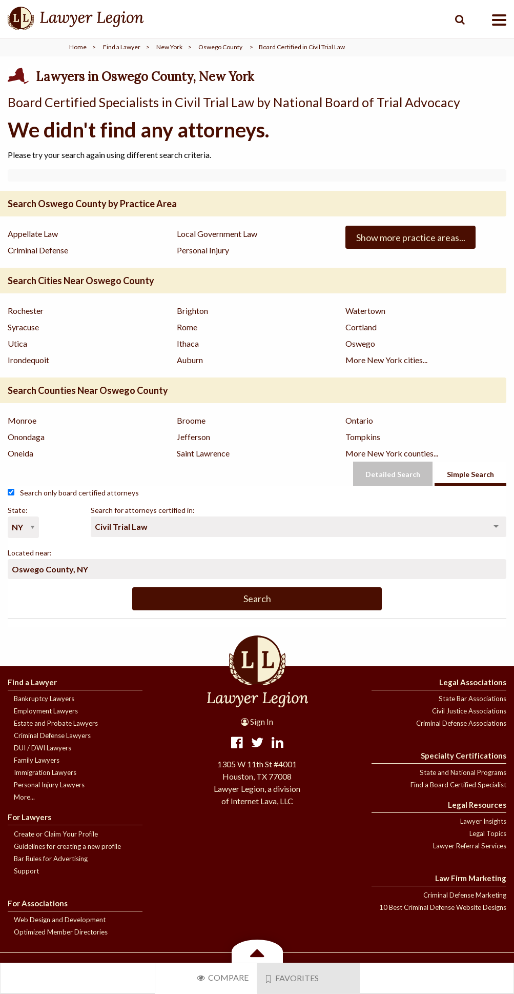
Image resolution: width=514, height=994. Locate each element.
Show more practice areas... (410, 237)
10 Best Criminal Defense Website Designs (442, 907)
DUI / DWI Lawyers (42, 748)
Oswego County (220, 47)
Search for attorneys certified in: (143, 510)
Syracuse (23, 327)
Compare (223, 977)
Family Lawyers (36, 760)
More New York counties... (391, 453)
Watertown (365, 310)
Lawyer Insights (483, 821)
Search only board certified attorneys (73, 492)
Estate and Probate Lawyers (56, 723)
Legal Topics (487, 833)
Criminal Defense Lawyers (52, 735)
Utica (17, 343)
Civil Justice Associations (469, 711)
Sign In (257, 721)
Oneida (20, 453)
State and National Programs (463, 772)
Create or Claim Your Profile (56, 834)
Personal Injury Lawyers (49, 785)
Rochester (26, 310)
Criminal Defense (38, 250)
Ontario (359, 420)
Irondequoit (28, 360)
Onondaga (26, 437)
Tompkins (362, 437)
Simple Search (470, 474)
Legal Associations (472, 682)
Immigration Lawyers (45, 772)
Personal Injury (203, 250)
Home (78, 47)
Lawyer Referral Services (469, 846)
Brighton (192, 310)
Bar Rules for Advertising (51, 858)
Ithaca (188, 343)
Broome (191, 420)
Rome (187, 327)
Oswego (360, 343)
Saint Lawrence (203, 453)
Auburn (190, 360)
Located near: (30, 552)
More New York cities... (386, 360)
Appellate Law (33, 233)
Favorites (292, 978)
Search (257, 598)
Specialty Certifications (463, 755)
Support (26, 871)
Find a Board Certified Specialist (458, 785)
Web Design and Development (60, 920)
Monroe (22, 420)
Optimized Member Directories (61, 932)
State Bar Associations (472, 698)
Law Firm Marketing (470, 878)
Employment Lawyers (46, 711)
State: (18, 510)
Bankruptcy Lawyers (44, 698)
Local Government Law (217, 233)
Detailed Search (392, 474)
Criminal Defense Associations (461, 723)
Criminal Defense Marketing (464, 895)
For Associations (38, 903)
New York (169, 47)
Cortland (361, 327)
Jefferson (193, 437)
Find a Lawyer (121, 47)
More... (24, 797)
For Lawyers (29, 817)
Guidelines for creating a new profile (67, 846)
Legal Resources (477, 804)
